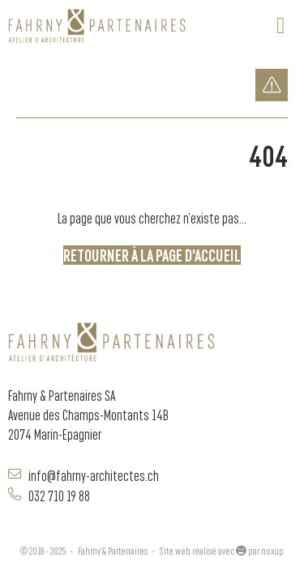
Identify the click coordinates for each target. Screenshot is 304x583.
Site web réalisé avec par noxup (222, 550)
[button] (280, 26)
